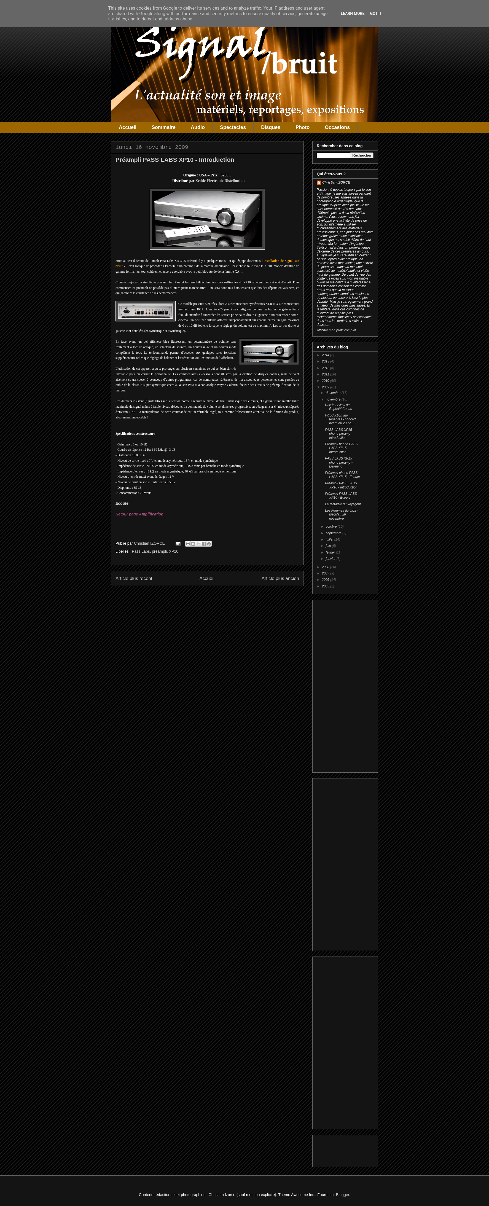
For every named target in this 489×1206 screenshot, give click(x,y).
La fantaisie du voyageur (343, 504)
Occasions (337, 127)
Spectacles (233, 127)
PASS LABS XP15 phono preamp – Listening (339, 462)
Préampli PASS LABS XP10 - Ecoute (341, 495)
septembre (334, 533)
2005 (326, 586)
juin (329, 546)
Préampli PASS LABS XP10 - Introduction (341, 485)
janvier (331, 559)
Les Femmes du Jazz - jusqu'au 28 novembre (341, 514)
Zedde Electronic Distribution (220, 181)
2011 (326, 374)
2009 (326, 387)
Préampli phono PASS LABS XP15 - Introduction (341, 448)
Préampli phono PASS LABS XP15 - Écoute (342, 475)
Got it (376, 13)
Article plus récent (133, 578)
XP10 (173, 551)
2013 (326, 361)
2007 (326, 573)
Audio (198, 127)
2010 (326, 381)
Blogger (342, 1194)
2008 (326, 567)
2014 (326, 355)
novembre (334, 399)
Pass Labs (141, 551)
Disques (270, 127)
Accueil (127, 127)
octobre (332, 526)
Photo (302, 127)
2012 (326, 368)
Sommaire (164, 127)
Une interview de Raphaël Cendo (338, 407)
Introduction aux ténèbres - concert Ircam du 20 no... (340, 419)
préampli (159, 551)
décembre (334, 393)
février (331, 552)
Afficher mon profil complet (336, 330)
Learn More (352, 13)
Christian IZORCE (336, 182)
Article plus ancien (280, 578)
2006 (326, 580)
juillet (330, 539)
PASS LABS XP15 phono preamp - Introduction (339, 434)
